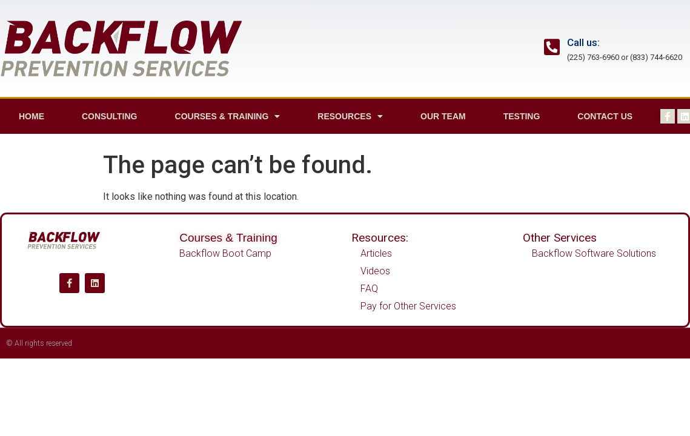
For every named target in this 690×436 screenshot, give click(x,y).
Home (31, 116)
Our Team (443, 116)
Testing (521, 116)
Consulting (110, 116)
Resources (350, 116)
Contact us (604, 116)
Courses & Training (227, 116)
